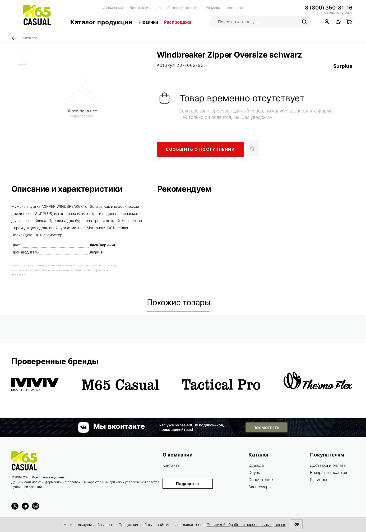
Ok (296, 524)
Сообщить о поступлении (200, 149)
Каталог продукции (101, 22)
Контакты (235, 8)
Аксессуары (259, 486)
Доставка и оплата (145, 8)
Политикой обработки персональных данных (246, 524)
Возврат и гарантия (183, 8)
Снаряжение (260, 479)
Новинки (148, 22)
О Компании (113, 8)
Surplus (342, 66)
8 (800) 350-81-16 (328, 7)
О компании (178, 455)
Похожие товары (179, 302)
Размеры (213, 8)
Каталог (258, 455)
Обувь (254, 472)
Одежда (256, 465)
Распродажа (178, 22)
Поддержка (187, 483)
